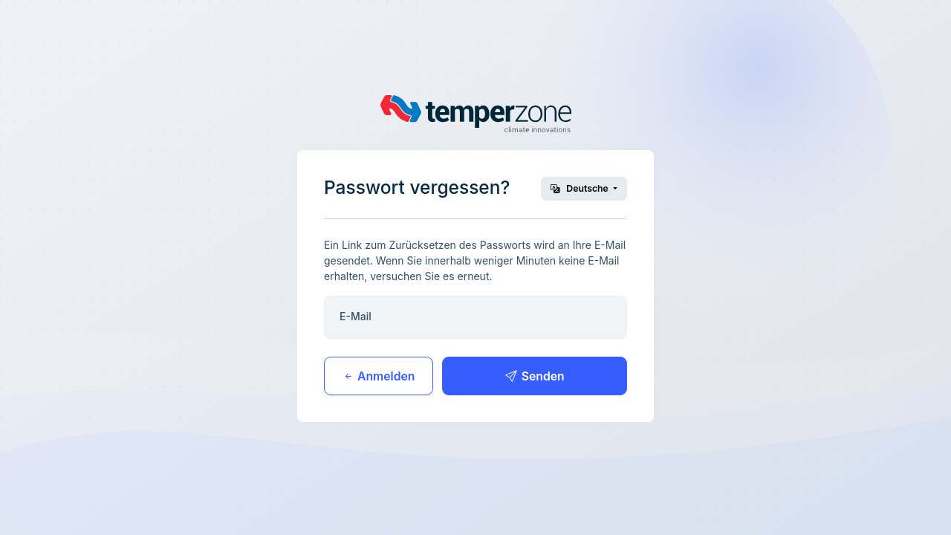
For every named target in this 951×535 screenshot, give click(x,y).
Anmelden (379, 376)
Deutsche (581, 188)
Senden (535, 376)
